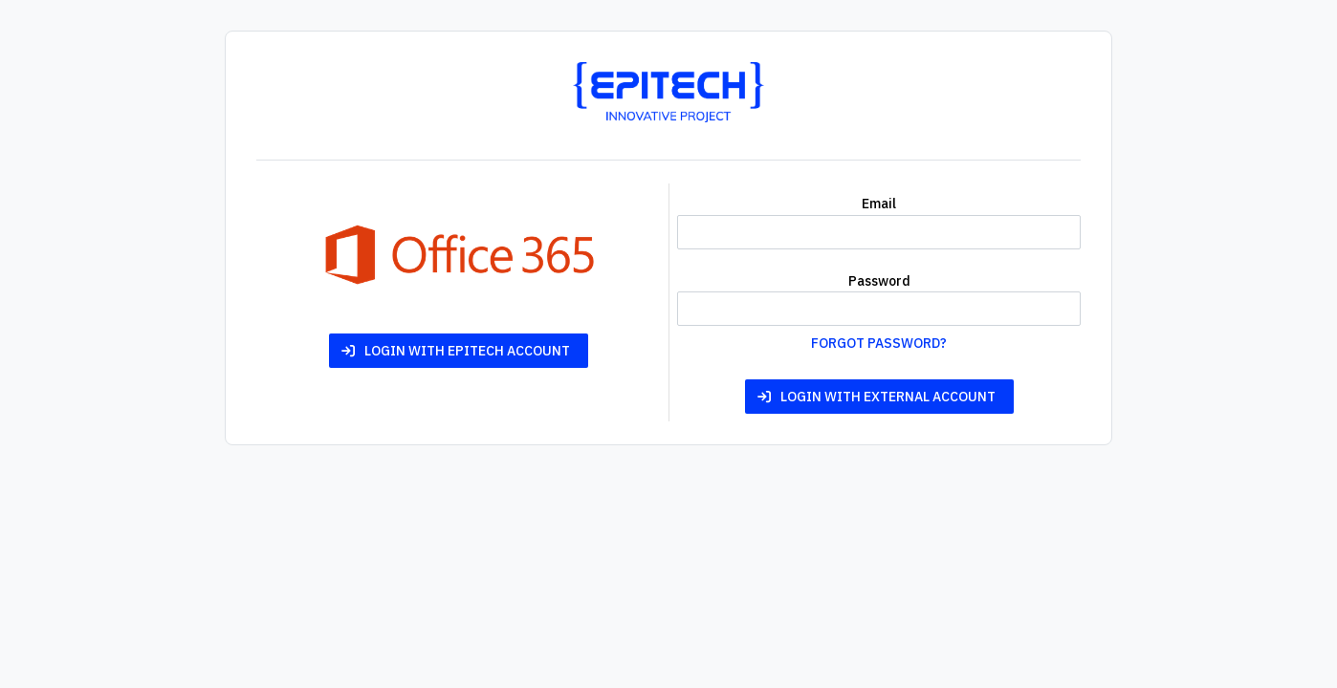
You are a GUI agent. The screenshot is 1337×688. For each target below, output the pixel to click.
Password (879, 281)
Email (879, 203)
